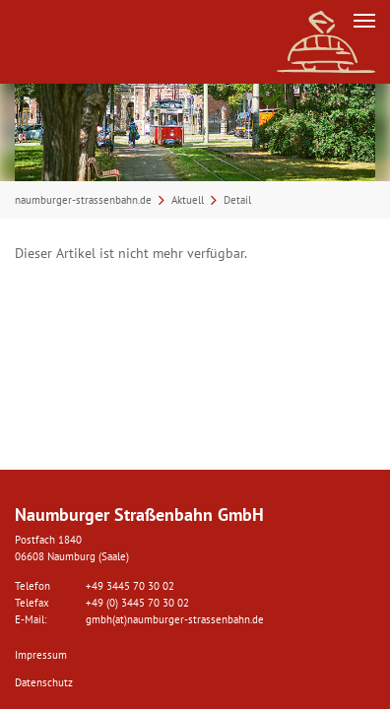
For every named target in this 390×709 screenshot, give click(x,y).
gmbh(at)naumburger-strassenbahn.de (175, 619)
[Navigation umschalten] (364, 21)
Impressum (41, 655)
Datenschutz (44, 682)
